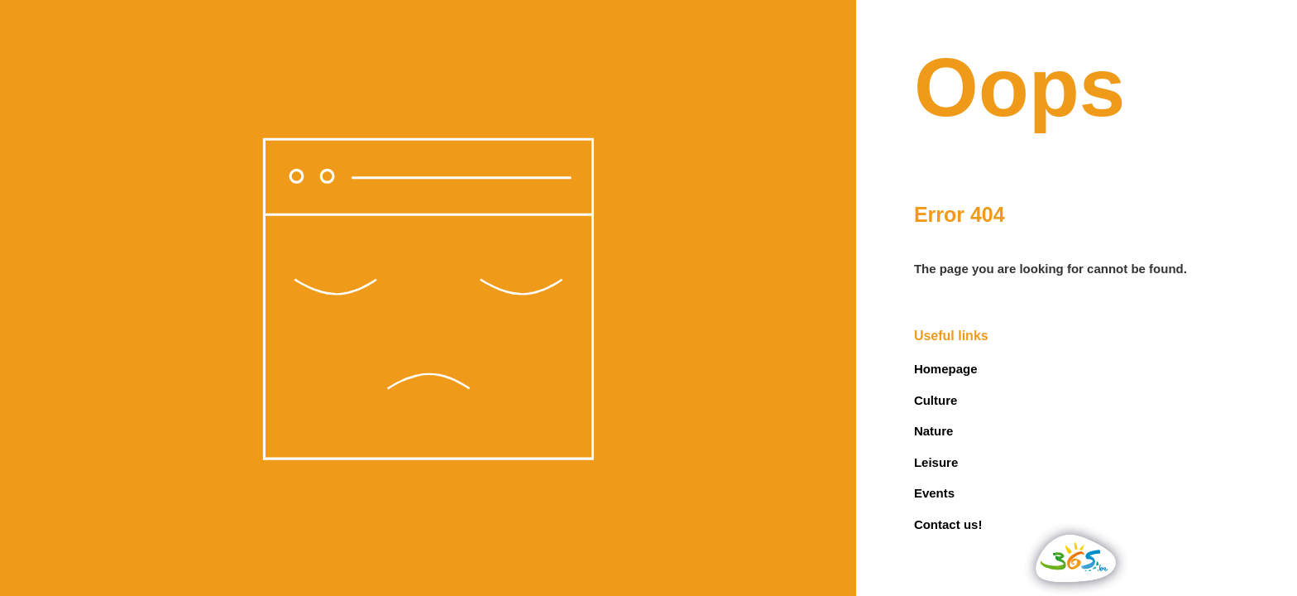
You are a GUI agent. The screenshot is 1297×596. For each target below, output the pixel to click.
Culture (936, 400)
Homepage (946, 369)
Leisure (936, 462)
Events (934, 493)
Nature (934, 431)
